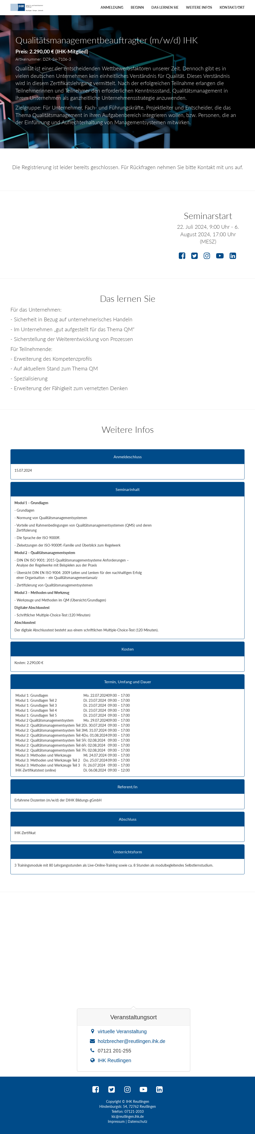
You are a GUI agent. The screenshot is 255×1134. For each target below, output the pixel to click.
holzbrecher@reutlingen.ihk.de (131, 1041)
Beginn (137, 7)
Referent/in (127, 787)
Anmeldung (112, 7)
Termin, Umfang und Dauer (127, 682)
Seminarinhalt (128, 489)
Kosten (128, 649)
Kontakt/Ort (232, 7)
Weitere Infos (199, 7)
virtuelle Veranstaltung (122, 1031)
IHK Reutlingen (114, 1060)
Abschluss (127, 819)
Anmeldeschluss (128, 456)
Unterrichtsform (127, 852)
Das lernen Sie (165, 7)
